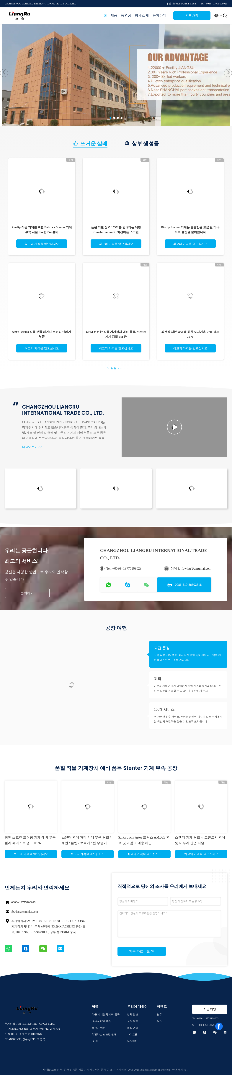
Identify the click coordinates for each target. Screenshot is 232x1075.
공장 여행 (132, 1021)
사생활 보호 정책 (52, 1069)
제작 (157, 679)
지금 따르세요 (141, 951)
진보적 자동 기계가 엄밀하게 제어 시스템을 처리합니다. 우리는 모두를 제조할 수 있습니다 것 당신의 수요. (187, 688)
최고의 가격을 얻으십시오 (42, 243)
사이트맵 (132, 1034)
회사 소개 (142, 15)
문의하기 (159, 15)
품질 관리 (132, 1027)
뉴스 (159, 1021)
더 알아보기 (32, 446)
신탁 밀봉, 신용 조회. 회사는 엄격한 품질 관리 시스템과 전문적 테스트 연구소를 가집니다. (187, 657)
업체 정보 (132, 1014)
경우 (159, 1014)
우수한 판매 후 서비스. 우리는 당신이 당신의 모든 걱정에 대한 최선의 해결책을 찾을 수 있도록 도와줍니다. (188, 719)
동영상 (126, 15)
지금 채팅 (192, 15)
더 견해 (113, 368)
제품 (114, 15)
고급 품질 (162, 648)
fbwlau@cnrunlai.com (24, 911)
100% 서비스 (164, 709)
